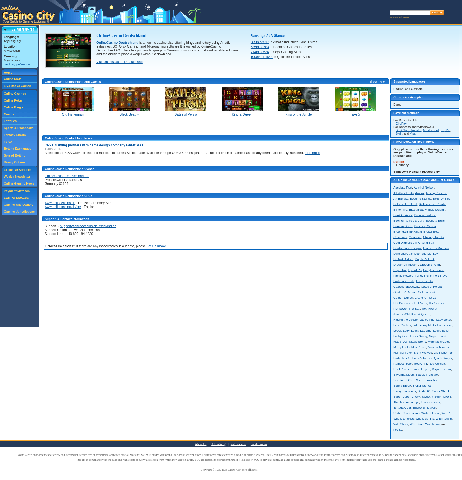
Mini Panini (418, 347)
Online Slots (12, 79)
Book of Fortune (425, 215)
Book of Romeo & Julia (408, 220)
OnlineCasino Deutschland (117, 43)
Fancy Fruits (423, 275)
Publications (238, 444)
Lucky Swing (418, 336)
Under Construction (406, 413)
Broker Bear (431, 231)
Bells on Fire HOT (405, 204)
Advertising (218, 444)
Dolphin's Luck (424, 259)
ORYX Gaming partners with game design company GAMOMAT (94, 145)
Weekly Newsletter (17, 176)
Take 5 (446, 396)
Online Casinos (15, 93)
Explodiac (400, 270)
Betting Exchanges (17, 148)
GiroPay (401, 123)
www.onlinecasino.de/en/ (63, 207)
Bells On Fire (442, 198)
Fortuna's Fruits (403, 281)
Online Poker (13, 100)
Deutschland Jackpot (407, 248)
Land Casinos (259, 444)
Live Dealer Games (17, 85)
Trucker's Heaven (424, 407)
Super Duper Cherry (406, 396)
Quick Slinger (443, 358)
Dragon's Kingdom (405, 264)
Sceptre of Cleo (403, 380)
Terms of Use (266, 469)
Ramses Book (402, 363)
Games (9, 114)
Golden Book (427, 292)
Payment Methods (17, 191)
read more (312, 153)
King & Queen (420, 314)
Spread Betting (14, 155)
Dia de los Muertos (436, 248)
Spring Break (402, 385)
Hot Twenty (429, 308)
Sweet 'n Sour (431, 396)
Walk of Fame (430, 413)
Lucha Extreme (421, 330)
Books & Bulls (435, 220)
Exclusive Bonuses (17, 169)
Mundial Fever (402, 352)
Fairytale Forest (433, 270)
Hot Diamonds (403, 303)
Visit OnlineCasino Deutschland (119, 62)
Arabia (419, 193)
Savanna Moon (403, 374)
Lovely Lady (401, 330)
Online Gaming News (19, 183)
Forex (8, 141)
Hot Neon (420, 303)
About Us (200, 444)
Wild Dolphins (424, 418)
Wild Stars (416, 424)
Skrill (399, 133)
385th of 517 (260, 42)
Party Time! (401, 358)
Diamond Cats (403, 253)
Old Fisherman (443, 352)
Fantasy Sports (15, 134)
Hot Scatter (436, 303)
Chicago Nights (433, 237)
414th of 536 (260, 52)
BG (115, 46)
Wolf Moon (432, 424)
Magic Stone (417, 341)
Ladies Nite (426, 319)
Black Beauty (417, 209)
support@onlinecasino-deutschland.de (88, 226)
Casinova (415, 237)
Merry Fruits (401, 347)
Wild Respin (444, 418)
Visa (412, 133)
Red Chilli (420, 363)
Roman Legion (420, 369)
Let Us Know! (156, 246)
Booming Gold (403, 226)
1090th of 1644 (262, 57)
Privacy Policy (284, 469)
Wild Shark (400, 424)
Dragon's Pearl (430, 264)
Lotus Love (444, 325)
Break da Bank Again (407, 231)
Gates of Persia (431, 286)
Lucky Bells (441, 330)
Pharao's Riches (422, 358)
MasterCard (431, 130)
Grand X (420, 297)
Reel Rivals (401, 369)
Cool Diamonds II (405, 242)
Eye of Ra (415, 270)
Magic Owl (400, 341)
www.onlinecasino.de (60, 203)
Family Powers (403, 275)
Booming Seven (425, 226)
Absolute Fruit (402, 187)
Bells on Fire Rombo (432, 204)
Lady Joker (443, 319)
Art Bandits (400, 198)
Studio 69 (424, 391)
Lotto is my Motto (424, 325)
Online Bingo (13, 107)
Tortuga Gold (402, 407)
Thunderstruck (430, 402)
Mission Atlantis (438, 347)
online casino (157, 43)
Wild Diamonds (403, 418)
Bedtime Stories (420, 198)
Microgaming (156, 46)
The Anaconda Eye (406, 402)
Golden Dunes (403, 297)
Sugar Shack (441, 391)
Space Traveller (426, 380)
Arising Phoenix (436, 193)
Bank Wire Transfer (409, 130)
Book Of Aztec (403, 215)
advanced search (400, 17)
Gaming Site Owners (19, 204)
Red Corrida (437, 363)
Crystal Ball (426, 242)
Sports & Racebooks (19, 128)
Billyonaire (400, 209)
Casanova (400, 237)
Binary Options (15, 162)
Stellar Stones (422, 385)
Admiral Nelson (424, 187)
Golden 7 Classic (404, 292)
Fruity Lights (424, 281)
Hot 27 (432, 297)
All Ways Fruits (403, 193)
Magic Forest (437, 336)
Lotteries (10, 121)
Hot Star (414, 308)
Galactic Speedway (406, 286)
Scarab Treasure (426, 374)
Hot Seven (400, 308)
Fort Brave (440, 275)
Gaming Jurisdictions (19, 211)
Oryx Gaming (129, 46)
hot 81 (397, 429)
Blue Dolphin (436, 209)
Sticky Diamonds (404, 391)
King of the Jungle (405, 319)
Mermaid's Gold (438, 341)
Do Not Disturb (403, 259)
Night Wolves (423, 352)
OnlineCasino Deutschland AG (67, 176)
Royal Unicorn (441, 369)
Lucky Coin (400, 336)
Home (8, 72)
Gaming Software (16, 197)
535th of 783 (260, 47)
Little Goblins (402, 325)
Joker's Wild (401, 314)
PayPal (445, 130)
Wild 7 (445, 413)
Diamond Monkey (426, 253)
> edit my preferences (17, 64)
